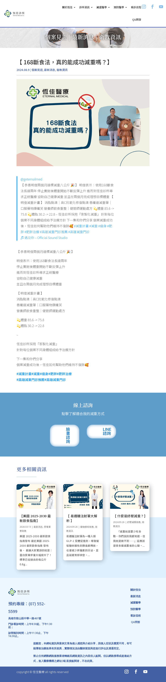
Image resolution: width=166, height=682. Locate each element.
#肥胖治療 (31, 231)
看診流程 (136, 7)
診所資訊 (84, 7)
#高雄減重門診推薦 (54, 231)
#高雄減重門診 (78, 231)
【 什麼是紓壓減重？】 (130, 516)
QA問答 (136, 19)
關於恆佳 (67, 7)
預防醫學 (119, 7)
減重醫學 (101, 7)
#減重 (93, 226)
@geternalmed (31, 179)
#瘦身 (102, 226)
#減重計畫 (81, 226)
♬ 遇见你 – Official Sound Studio (44, 237)
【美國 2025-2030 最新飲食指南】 (35, 518)
